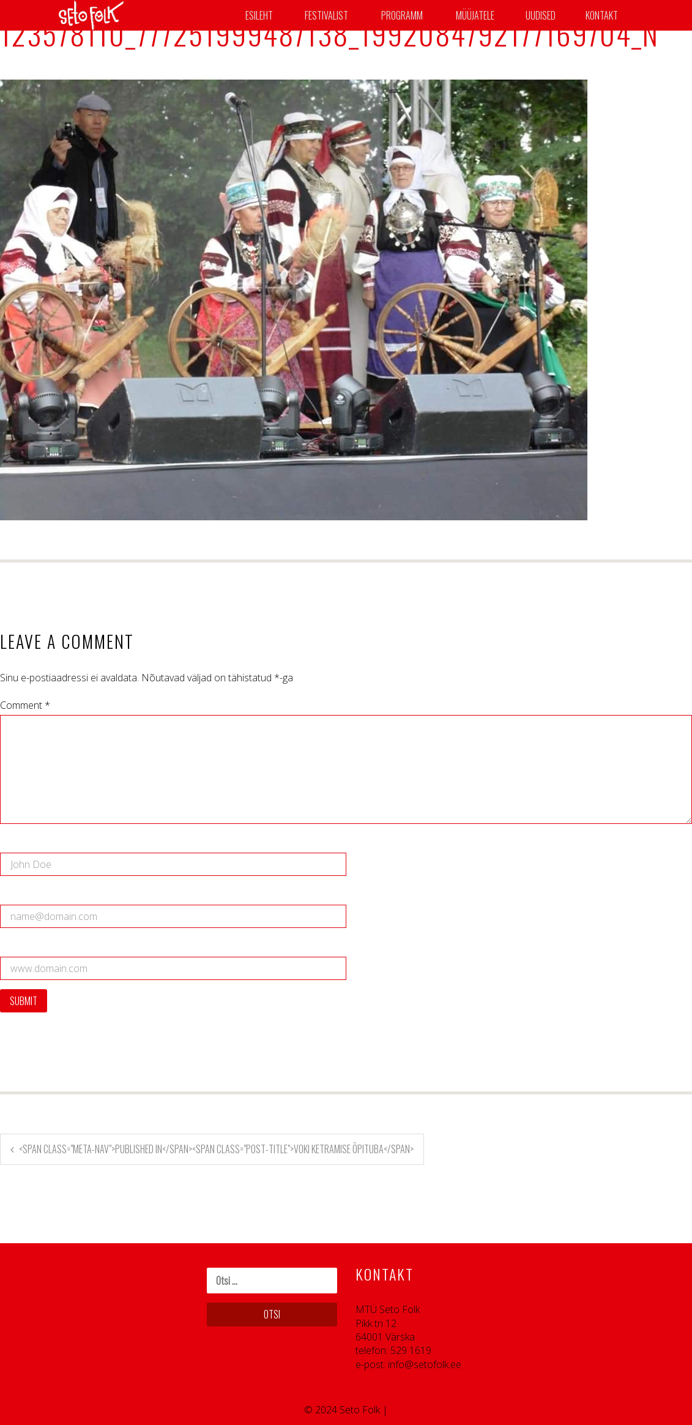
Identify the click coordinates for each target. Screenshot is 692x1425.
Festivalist (326, 15)
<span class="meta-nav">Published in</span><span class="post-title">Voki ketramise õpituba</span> (216, 1149)
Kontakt (602, 15)
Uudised (541, 15)
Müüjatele (475, 15)
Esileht (259, 15)
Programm (402, 15)
